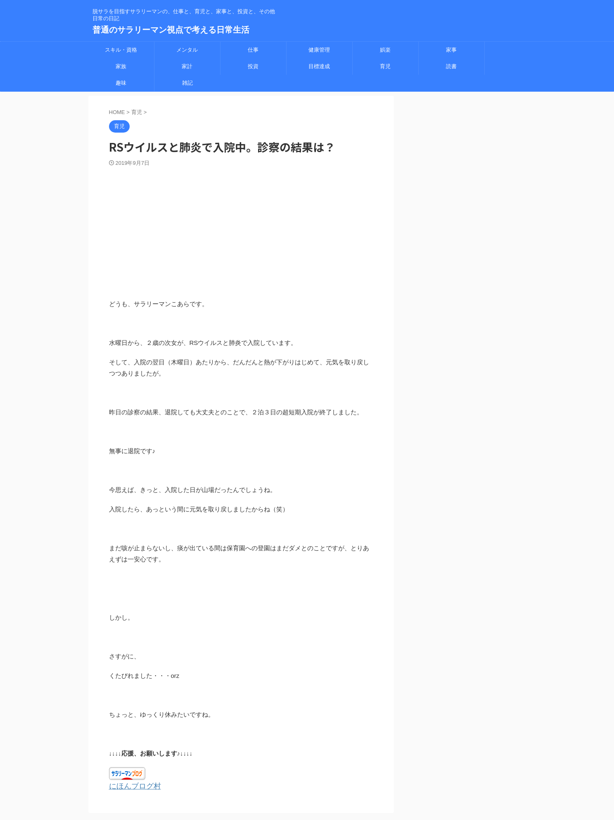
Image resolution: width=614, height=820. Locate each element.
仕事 (253, 50)
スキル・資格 (121, 50)
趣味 (121, 83)
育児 (385, 66)
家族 (121, 66)
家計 (187, 66)
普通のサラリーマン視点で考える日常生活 (170, 29)
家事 (451, 50)
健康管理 (319, 50)
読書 (451, 66)
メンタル (187, 50)
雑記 (187, 83)
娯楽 (385, 50)
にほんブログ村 (130, 785)
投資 (253, 66)
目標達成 (319, 66)
